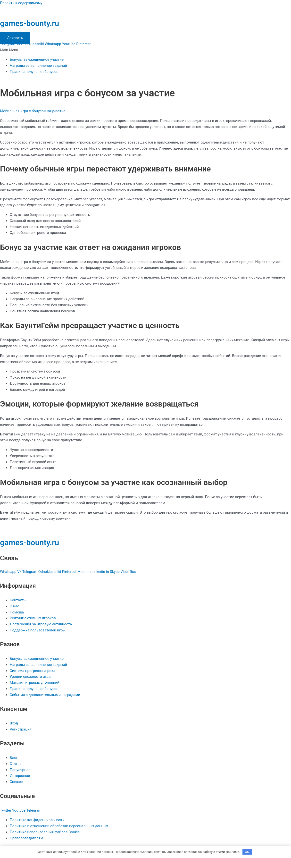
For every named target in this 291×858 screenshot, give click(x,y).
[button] (145, 50)
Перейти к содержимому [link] (21, 3)
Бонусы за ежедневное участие (37, 59)
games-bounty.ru (29, 23)
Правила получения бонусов (34, 71)
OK (247, 852)
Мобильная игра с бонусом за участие (32, 111)
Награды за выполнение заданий (38, 65)
